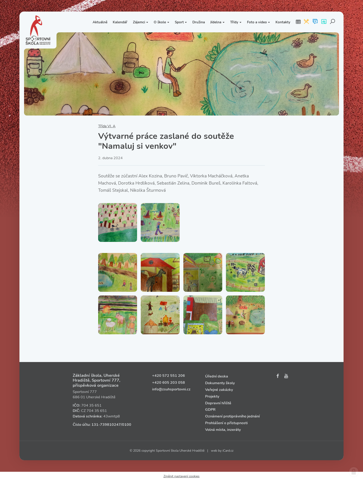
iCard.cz (227, 450)
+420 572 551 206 (168, 375)
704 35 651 (91, 405)
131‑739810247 (106, 424)
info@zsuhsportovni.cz (171, 389)
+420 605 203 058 (168, 382)
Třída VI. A (107, 126)
